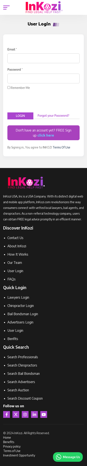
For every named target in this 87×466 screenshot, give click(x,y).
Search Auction (18, 390)
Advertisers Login (20, 322)
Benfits (12, 339)
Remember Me (20, 88)
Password (15, 69)
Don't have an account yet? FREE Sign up (43, 132)
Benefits (8, 442)
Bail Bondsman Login (22, 314)
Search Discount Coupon (25, 398)
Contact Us (15, 238)
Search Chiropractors (22, 365)
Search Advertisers (21, 382)
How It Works (17, 254)
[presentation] (39, 101)
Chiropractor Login (20, 306)
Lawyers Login (18, 297)
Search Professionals (22, 357)
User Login (15, 271)
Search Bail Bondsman (23, 373)
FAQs (11, 279)
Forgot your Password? (53, 115)
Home (7, 437)
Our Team (14, 262)
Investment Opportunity (19, 455)
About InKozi (16, 246)
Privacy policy (11, 446)
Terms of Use (11, 451)
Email (12, 49)
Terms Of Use (61, 147)
